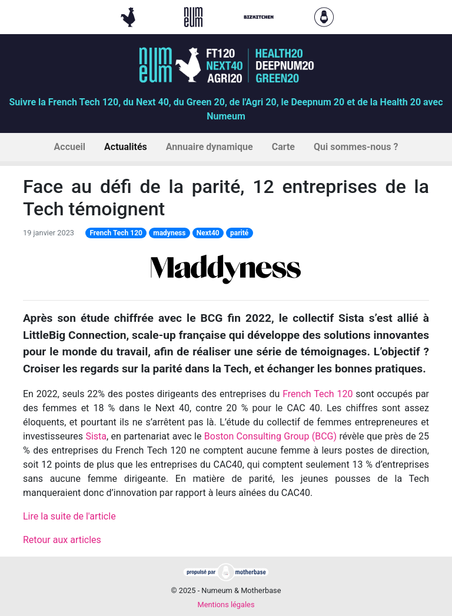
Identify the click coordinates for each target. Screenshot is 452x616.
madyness (169, 233)
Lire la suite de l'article (69, 516)
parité (239, 233)
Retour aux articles (62, 539)
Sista (96, 436)
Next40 (208, 233)
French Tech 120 (115, 233)
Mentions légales (225, 604)
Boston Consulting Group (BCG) (270, 436)
